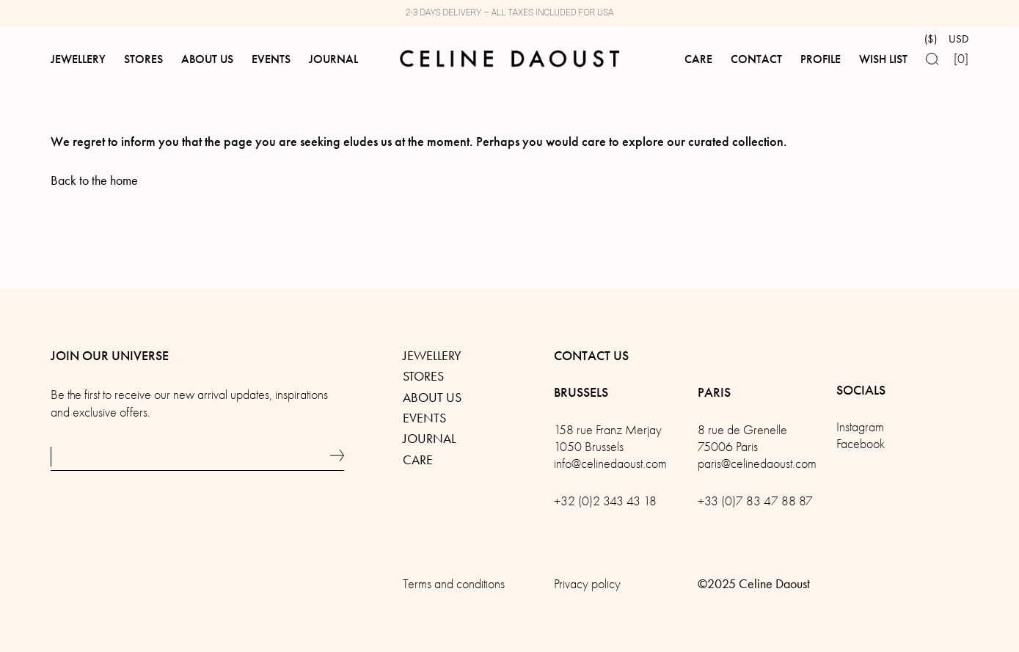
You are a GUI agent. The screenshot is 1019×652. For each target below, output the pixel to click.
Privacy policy (587, 584)
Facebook (860, 444)
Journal (429, 439)
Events (424, 418)
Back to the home (94, 180)
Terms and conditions (454, 584)
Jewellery (432, 356)
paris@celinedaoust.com (757, 464)
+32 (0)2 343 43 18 (605, 501)
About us (432, 397)
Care (418, 460)
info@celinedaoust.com (610, 464)
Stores (423, 376)
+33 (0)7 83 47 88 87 (755, 501)
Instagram (860, 427)
